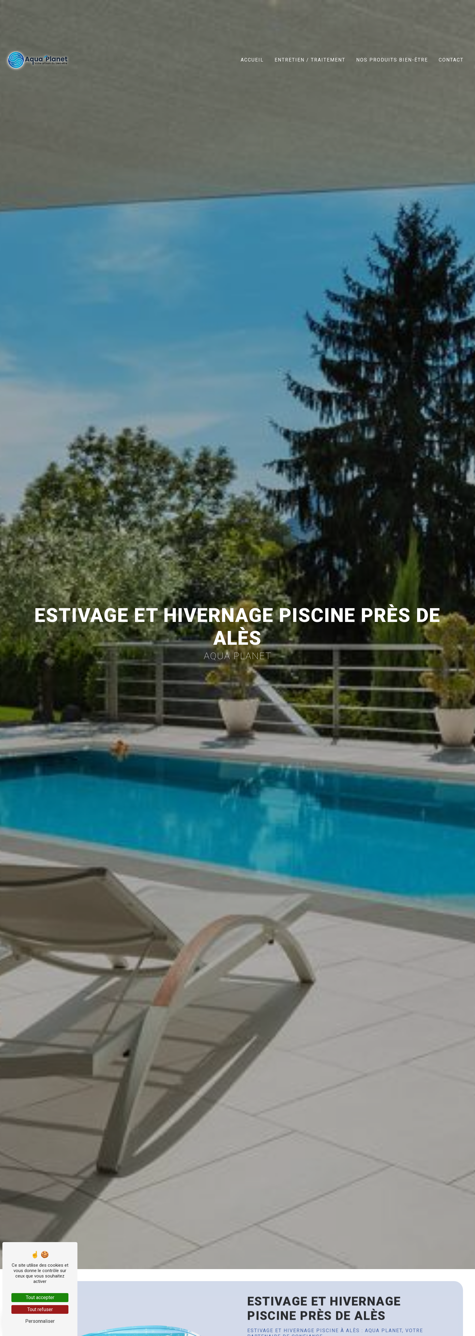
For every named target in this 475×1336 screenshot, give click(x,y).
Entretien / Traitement (310, 60)
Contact (451, 60)
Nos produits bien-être (392, 60)
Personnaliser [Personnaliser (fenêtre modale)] (40, 1321)
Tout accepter (40, 1297)
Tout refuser (40, 1309)
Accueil (252, 60)
